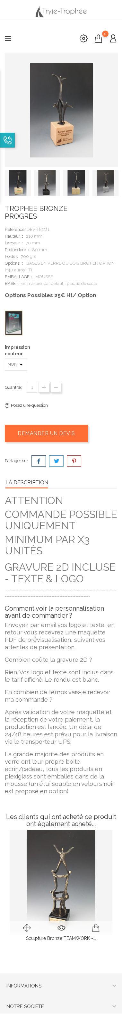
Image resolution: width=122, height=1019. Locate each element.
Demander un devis (46, 433)
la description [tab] (26, 482)
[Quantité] (32, 387)
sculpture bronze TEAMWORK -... (61, 938)
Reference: (15, 229)
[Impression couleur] (16, 365)
